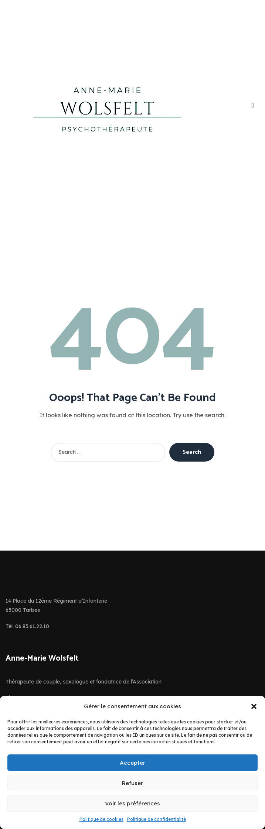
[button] (254, 706)
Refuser (132, 783)
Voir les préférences (132, 803)
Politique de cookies (101, 819)
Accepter (132, 762)
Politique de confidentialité (156, 819)
